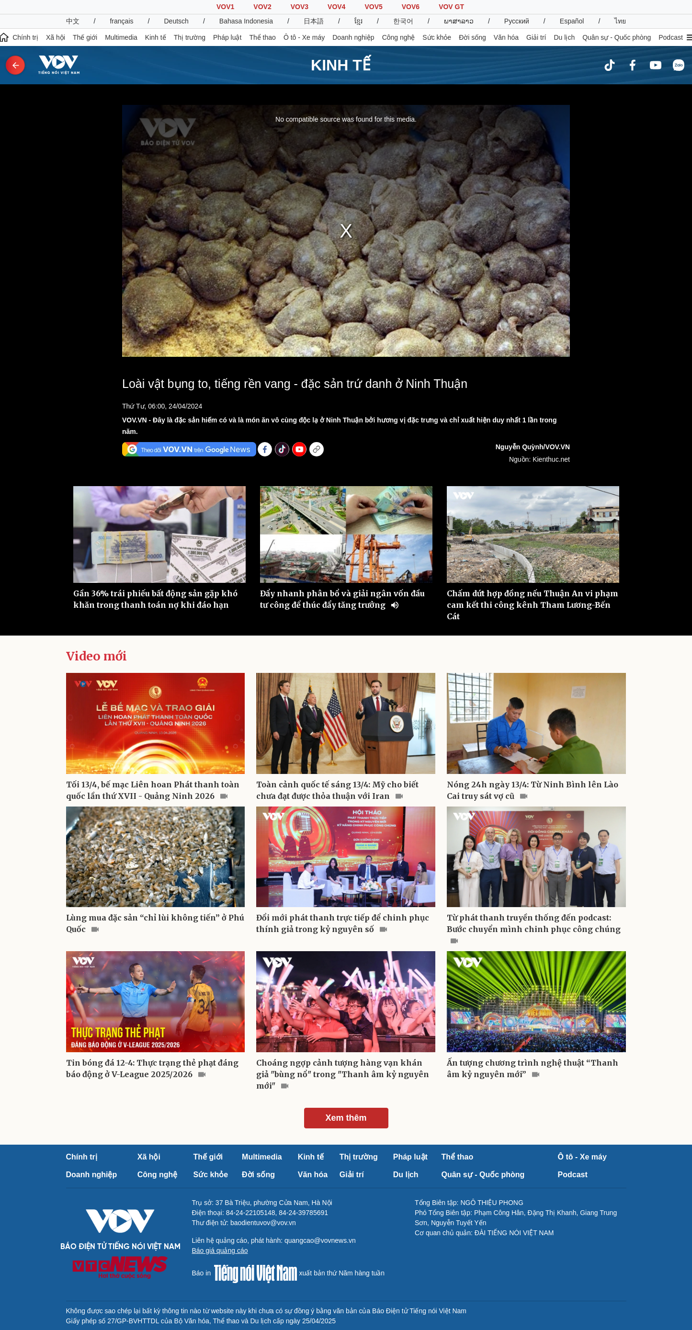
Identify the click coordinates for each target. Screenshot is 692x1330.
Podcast (670, 37)
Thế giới (85, 37)
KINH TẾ (341, 65)
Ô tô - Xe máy (304, 37)
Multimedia (121, 37)
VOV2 (262, 7)
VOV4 (336, 7)
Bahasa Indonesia (246, 21)
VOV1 (225, 7)
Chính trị (25, 37)
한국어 (403, 21)
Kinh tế (155, 37)
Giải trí (536, 37)
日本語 (314, 21)
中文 (72, 21)
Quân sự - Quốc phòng (616, 37)
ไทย (620, 21)
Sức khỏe (436, 37)
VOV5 (373, 7)
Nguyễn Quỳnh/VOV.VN (533, 447)
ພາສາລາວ (459, 21)
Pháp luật (227, 37)
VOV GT (451, 7)
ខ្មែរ (358, 21)
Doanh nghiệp (353, 37)
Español (572, 21)
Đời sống (472, 37)
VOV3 (299, 7)
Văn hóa (506, 37)
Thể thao (262, 37)
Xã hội (55, 37)
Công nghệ (398, 37)
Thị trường (189, 37)
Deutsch (176, 21)
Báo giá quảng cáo (220, 1250)
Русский (516, 21)
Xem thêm (345, 1118)
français (121, 21)
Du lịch (564, 37)
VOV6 (411, 7)
